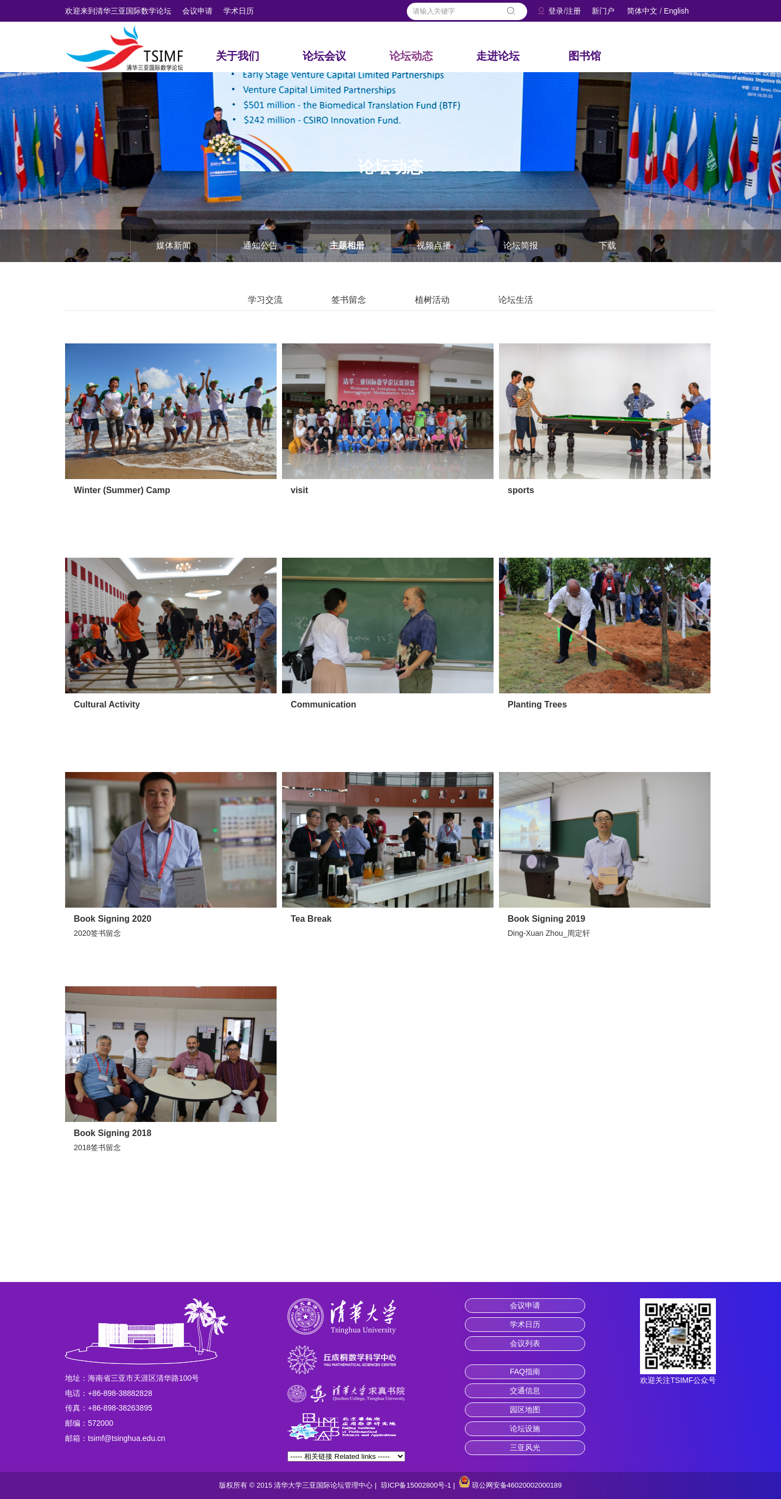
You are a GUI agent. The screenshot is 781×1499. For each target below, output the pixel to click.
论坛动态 (411, 56)
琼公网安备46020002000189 (517, 1485)
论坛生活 (515, 299)
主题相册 (347, 245)
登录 (556, 11)
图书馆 (584, 56)
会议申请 (197, 11)
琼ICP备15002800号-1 (416, 1485)
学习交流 (265, 299)
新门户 (603, 11)
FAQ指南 (525, 1371)
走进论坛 (498, 56)
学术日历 (238, 11)
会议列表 (525, 1343)
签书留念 (348, 299)
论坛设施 (525, 1428)
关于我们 (237, 56)
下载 (607, 245)
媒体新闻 (173, 245)
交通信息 (525, 1390)
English (676, 11)
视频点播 (434, 245)
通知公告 (260, 245)
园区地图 (525, 1409)
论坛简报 (520, 245)
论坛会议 (324, 56)
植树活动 (432, 299)
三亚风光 (525, 1447)
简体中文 (642, 11)
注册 (573, 11)
